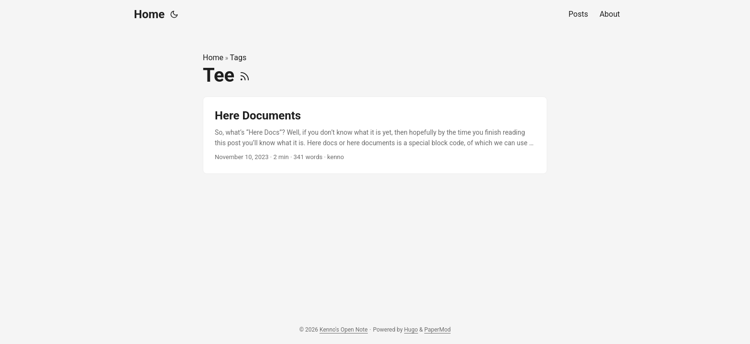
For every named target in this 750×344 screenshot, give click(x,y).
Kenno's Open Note (344, 329)
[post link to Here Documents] (375, 135)
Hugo (411, 329)
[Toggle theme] (174, 14)
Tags (238, 57)
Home (149, 14)
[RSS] (244, 75)
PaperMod (437, 329)
